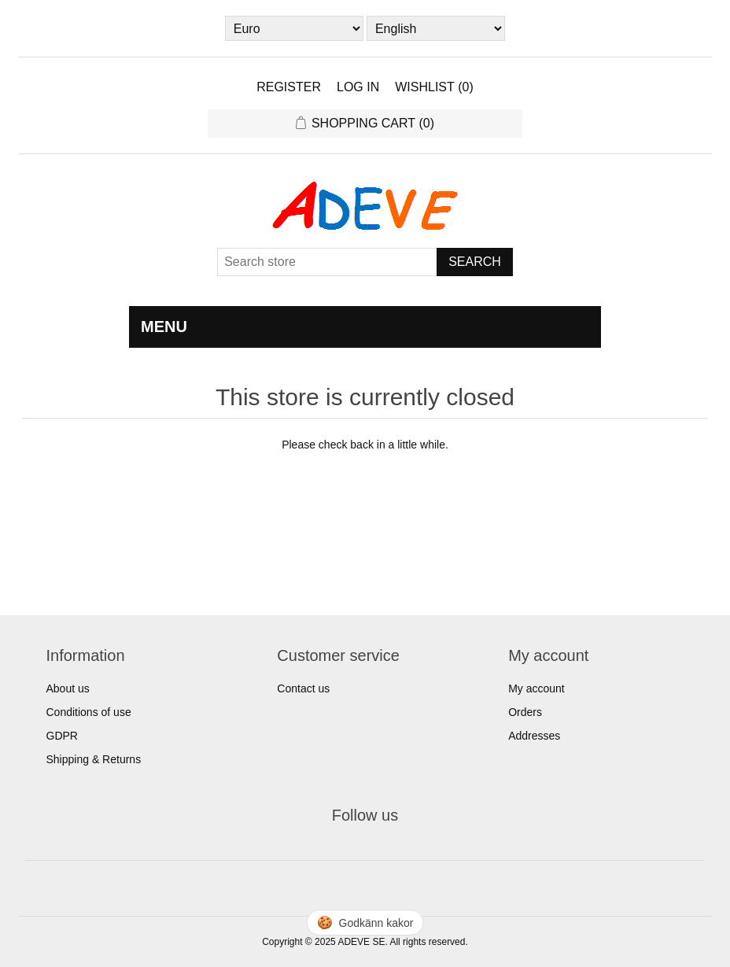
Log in (358, 87)
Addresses (534, 735)
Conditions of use (88, 712)
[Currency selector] (294, 28)
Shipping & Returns (94, 759)
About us (68, 688)
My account (536, 688)
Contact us (303, 688)
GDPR (62, 735)
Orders (525, 712)
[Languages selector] (436, 28)
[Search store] (327, 262)
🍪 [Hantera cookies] (365, 922)
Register (288, 87)
